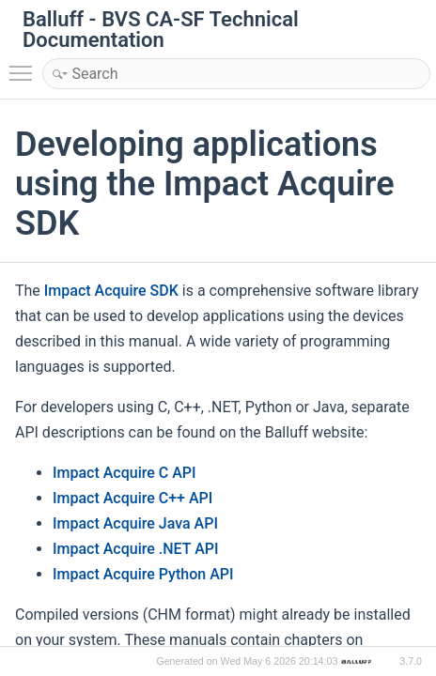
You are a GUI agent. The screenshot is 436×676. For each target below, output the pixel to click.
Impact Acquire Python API (143, 574)
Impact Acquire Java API (135, 523)
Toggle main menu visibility (25, 64)
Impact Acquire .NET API (136, 549)
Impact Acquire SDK (111, 291)
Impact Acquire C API (124, 473)
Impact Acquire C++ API (132, 498)
